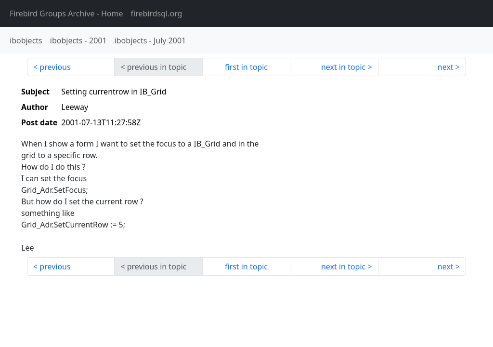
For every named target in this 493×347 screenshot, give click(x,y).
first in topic (246, 67)
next (446, 67)
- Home (66, 13)
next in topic (343, 67)
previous (54, 67)
